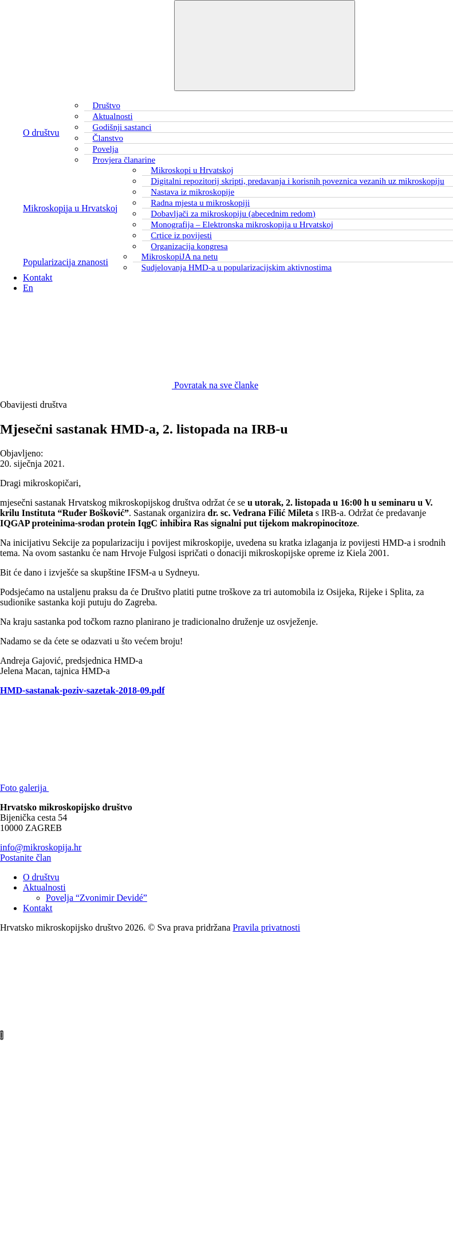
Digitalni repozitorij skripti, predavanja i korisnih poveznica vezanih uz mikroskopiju (297, 181)
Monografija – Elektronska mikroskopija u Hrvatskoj (242, 224)
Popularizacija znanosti (65, 262)
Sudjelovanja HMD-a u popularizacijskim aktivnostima (236, 267)
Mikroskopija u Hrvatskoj (70, 208)
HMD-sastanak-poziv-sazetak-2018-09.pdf (82, 690)
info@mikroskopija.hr (40, 847)
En (28, 288)
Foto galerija (110, 788)
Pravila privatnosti (266, 927)
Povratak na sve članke (129, 385)
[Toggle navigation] (264, 45)
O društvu (41, 132)
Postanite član (25, 857)
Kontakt (38, 277)
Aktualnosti (44, 887)
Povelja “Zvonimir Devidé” (96, 898)
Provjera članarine (124, 159)
